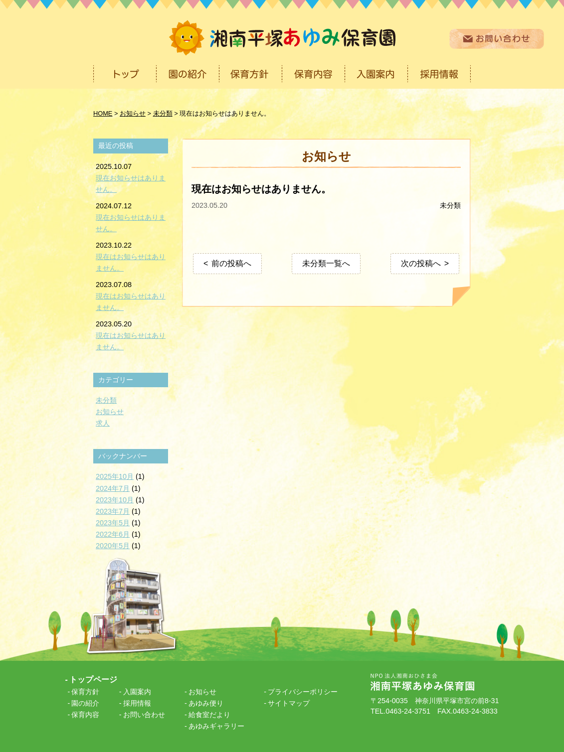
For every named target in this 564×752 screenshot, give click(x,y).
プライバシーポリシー (303, 692)
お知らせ (110, 412)
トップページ (93, 679)
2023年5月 (113, 523)
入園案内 (137, 692)
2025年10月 (115, 476)
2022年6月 (113, 534)
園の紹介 (85, 703)
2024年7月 (113, 488)
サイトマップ (289, 703)
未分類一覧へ (326, 263)
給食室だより (209, 715)
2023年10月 (115, 500)
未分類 (450, 205)
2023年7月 (113, 511)
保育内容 (85, 715)
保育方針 (85, 692)
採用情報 (137, 703)
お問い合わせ (144, 715)
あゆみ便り (205, 703)
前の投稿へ (231, 263)
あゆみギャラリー (216, 726)
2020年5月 (113, 546)
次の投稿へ (421, 263)
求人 (103, 423)
